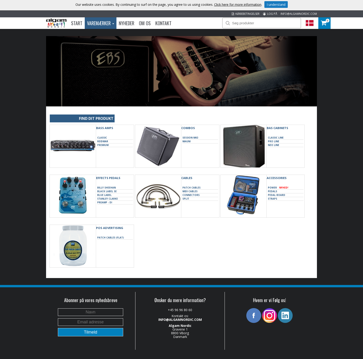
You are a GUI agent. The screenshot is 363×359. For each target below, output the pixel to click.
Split (185, 198)
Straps (272, 198)
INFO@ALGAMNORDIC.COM (299, 14)
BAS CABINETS (277, 128)
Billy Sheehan (106, 187)
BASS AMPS (104, 128)
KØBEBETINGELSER (246, 14)
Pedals (272, 191)
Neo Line (273, 145)
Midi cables (189, 191)
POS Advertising (109, 228)
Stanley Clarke (107, 198)
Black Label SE (107, 191)
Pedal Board (276, 195)
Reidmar (102, 141)
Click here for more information (237, 4)
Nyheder (126, 23)
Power (278, 187)
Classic (102, 137)
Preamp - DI (104, 202)
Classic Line (276, 137)
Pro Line (273, 141)
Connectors (191, 195)
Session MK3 (190, 137)
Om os (145, 23)
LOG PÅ (270, 14)
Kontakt (163, 23)
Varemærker (100, 23)
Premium (103, 145)
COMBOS (188, 128)
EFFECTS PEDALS (108, 178)
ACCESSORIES (277, 178)
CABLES (186, 178)
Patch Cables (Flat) (110, 237)
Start (76, 23)
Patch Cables (191, 187)
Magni (186, 141)
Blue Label (104, 195)
